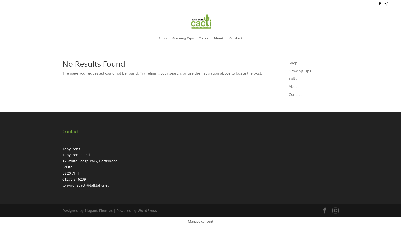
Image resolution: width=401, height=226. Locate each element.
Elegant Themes (99, 210)
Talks (203, 38)
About (219, 38)
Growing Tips (183, 38)
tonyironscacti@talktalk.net (85, 185)
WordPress (147, 210)
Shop (163, 38)
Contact (236, 38)
